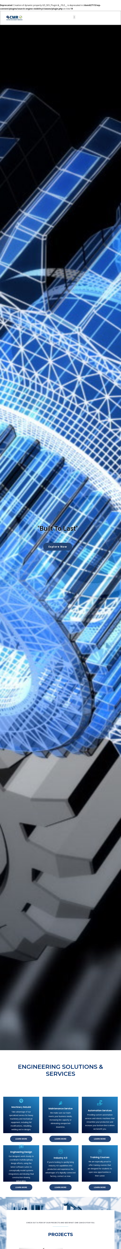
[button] (74, 17)
